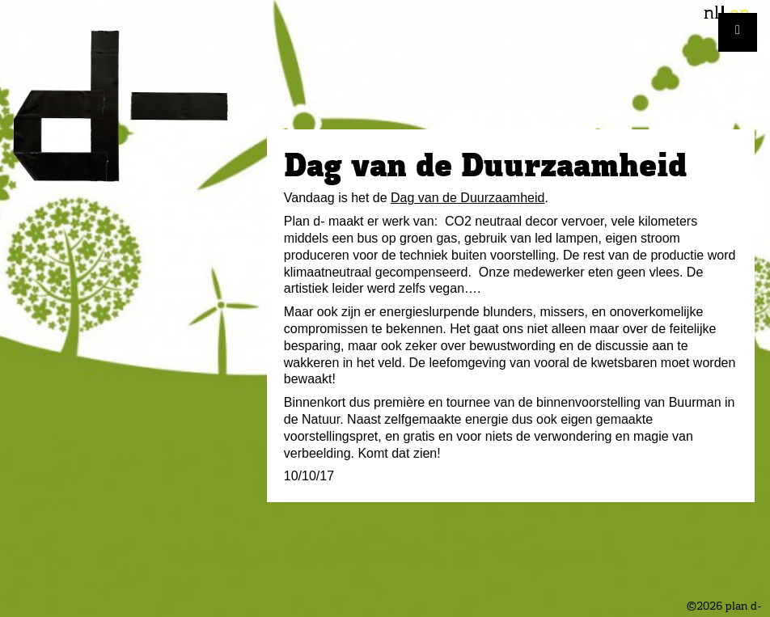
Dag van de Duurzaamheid (467, 198)
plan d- (133, 106)
